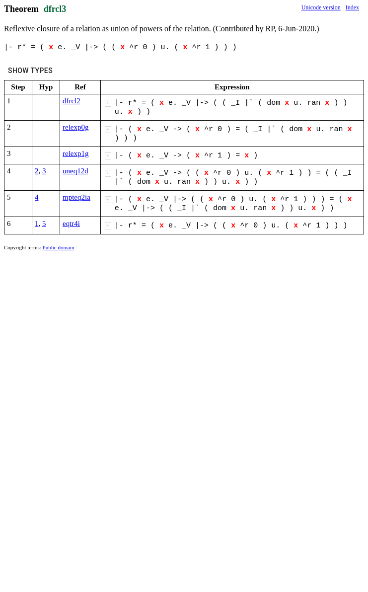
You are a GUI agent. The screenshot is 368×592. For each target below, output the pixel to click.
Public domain (58, 247)
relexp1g (75, 153)
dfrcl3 (55, 9)
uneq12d (75, 171)
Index (352, 7)
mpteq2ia (76, 197)
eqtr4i (71, 223)
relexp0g (75, 127)
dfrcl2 (71, 101)
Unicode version (321, 7)
